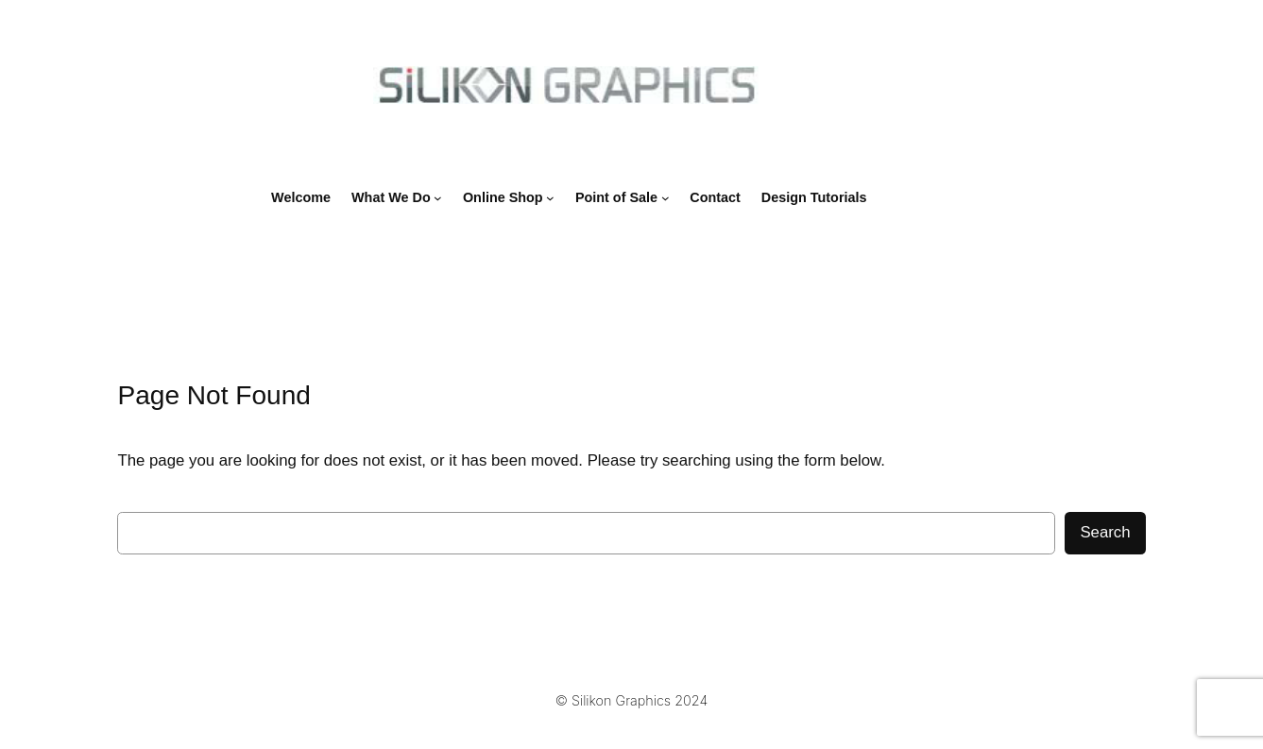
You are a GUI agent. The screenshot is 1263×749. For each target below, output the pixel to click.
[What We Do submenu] (438, 198)
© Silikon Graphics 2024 (631, 700)
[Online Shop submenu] (550, 198)
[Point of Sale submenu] (665, 198)
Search (1105, 532)
